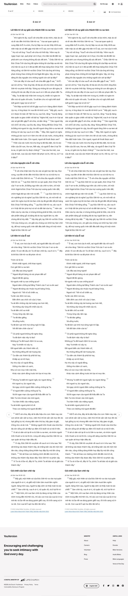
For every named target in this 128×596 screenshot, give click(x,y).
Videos (35, 4)
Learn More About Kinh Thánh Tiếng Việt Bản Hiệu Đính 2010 (30, 511)
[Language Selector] (113, 4)
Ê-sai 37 (21, 11)
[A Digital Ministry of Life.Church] (64, 578)
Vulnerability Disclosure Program (14, 587)
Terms (36, 584)
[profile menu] (120, 4)
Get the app (104, 4)
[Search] (66, 4)
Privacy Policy (28, 584)
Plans (28, 4)
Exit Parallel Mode (115, 12)
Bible (22, 4)
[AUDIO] (99, 12)
